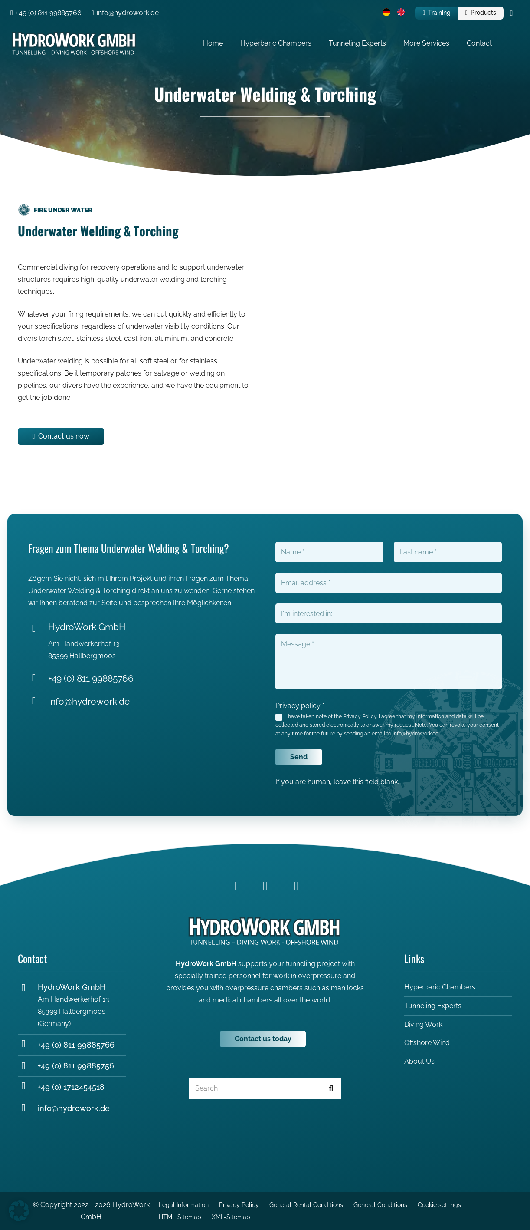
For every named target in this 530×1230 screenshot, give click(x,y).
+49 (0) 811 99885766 (91, 678)
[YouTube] (296, 885)
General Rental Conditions (306, 1204)
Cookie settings (439, 1204)
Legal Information (184, 1204)
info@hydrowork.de (89, 701)
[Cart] (512, 13)
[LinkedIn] (265, 885)
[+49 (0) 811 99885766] (38, 679)
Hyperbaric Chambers (439, 987)
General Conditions (380, 1204)
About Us (419, 1061)
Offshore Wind (427, 1043)
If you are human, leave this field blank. (337, 782)
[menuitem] (388, 13)
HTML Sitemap (180, 1216)
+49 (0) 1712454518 (71, 1087)
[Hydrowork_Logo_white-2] (74, 43)
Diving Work (423, 1024)
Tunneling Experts (432, 1006)
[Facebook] (233, 885)
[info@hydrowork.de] (38, 702)
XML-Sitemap (231, 1216)
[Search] (265, 1088)
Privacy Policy (359, 716)
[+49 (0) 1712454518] (28, 1087)
